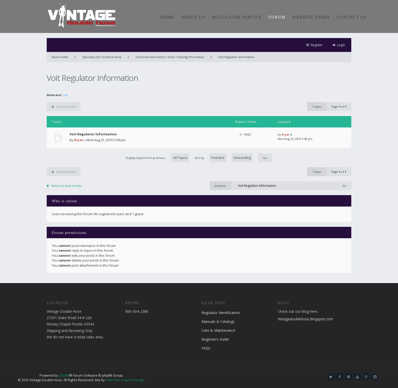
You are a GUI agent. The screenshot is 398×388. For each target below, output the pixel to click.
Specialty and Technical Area (101, 57)
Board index (60, 57)
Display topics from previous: (157, 157)
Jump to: (220, 186)
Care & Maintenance (218, 330)
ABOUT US (193, 17)
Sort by (223, 157)
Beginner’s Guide (215, 339)
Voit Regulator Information (236, 57)
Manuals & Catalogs (218, 321)
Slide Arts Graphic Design (125, 380)
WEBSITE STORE (311, 17)
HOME (167, 17)
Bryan (78, 140)
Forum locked (63, 106)
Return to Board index (67, 186)
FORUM (277, 17)
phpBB (64, 375)
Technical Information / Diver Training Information (169, 57)
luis (65, 95)
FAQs (206, 348)
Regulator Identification (221, 312)
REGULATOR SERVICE (237, 17)
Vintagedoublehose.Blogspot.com (305, 319)
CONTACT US (352, 17)
